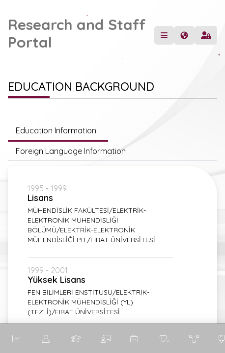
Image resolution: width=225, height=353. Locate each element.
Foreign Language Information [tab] (71, 151)
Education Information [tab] (58, 130)
